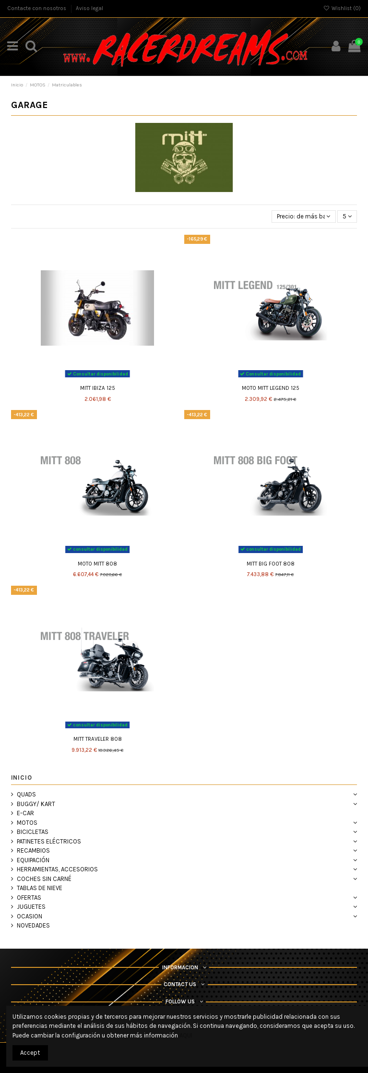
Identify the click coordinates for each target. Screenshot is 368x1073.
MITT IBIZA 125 (97, 388)
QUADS (26, 794)
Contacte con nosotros (37, 8)
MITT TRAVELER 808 (97, 739)
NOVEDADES (33, 925)
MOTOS (27, 822)
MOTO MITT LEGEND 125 (270, 388)
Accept (30, 1052)
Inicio (21, 777)
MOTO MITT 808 (97, 564)
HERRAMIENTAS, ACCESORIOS (57, 869)
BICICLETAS (32, 831)
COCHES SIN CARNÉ (44, 878)
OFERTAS (29, 897)
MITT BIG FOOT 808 (271, 564)
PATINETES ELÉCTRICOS (49, 841)
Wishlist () (342, 8)
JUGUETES (31, 906)
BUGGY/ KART (36, 804)
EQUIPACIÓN (33, 860)
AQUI (185, 1035)
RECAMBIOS (33, 850)
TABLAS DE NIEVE (39, 888)
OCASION (29, 916)
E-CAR (25, 813)
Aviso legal (89, 8)
